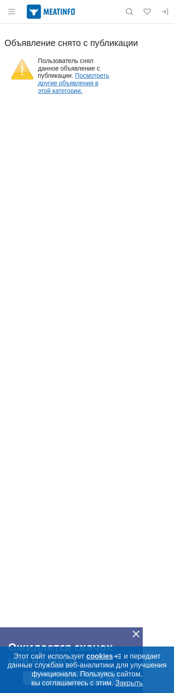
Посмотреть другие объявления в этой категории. (73, 83)
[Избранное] (147, 11)
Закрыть (129, 683)
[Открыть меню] (11, 11)
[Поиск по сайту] (129, 11)
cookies (104, 656)
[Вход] (165, 11)
